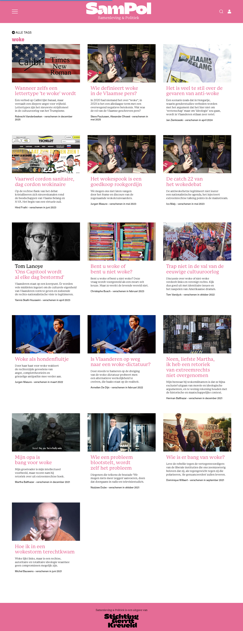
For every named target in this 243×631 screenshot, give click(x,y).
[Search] (221, 11)
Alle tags (22, 32)
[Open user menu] (229, 11)
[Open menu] (15, 11)
